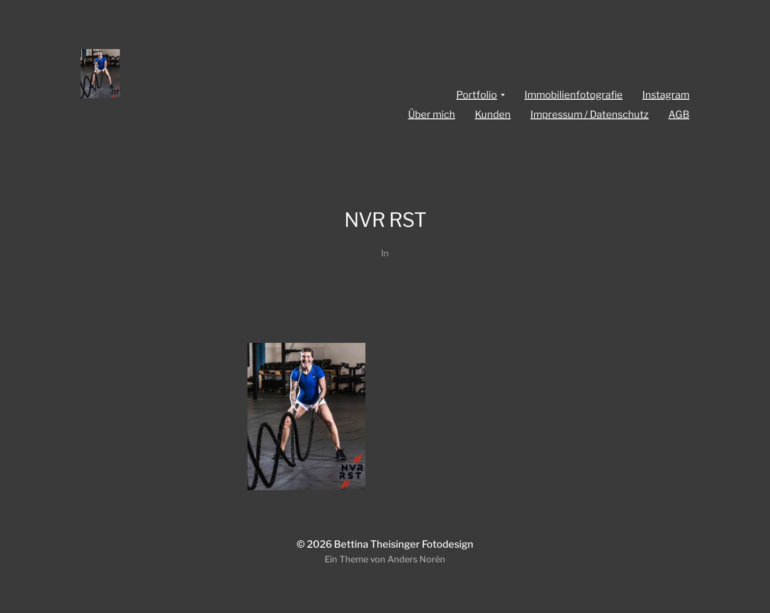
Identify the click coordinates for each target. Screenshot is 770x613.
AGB (678, 114)
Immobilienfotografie (573, 95)
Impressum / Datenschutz (589, 114)
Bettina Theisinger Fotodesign (403, 544)
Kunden (493, 114)
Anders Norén (416, 559)
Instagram (665, 95)
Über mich (431, 114)
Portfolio (476, 95)
